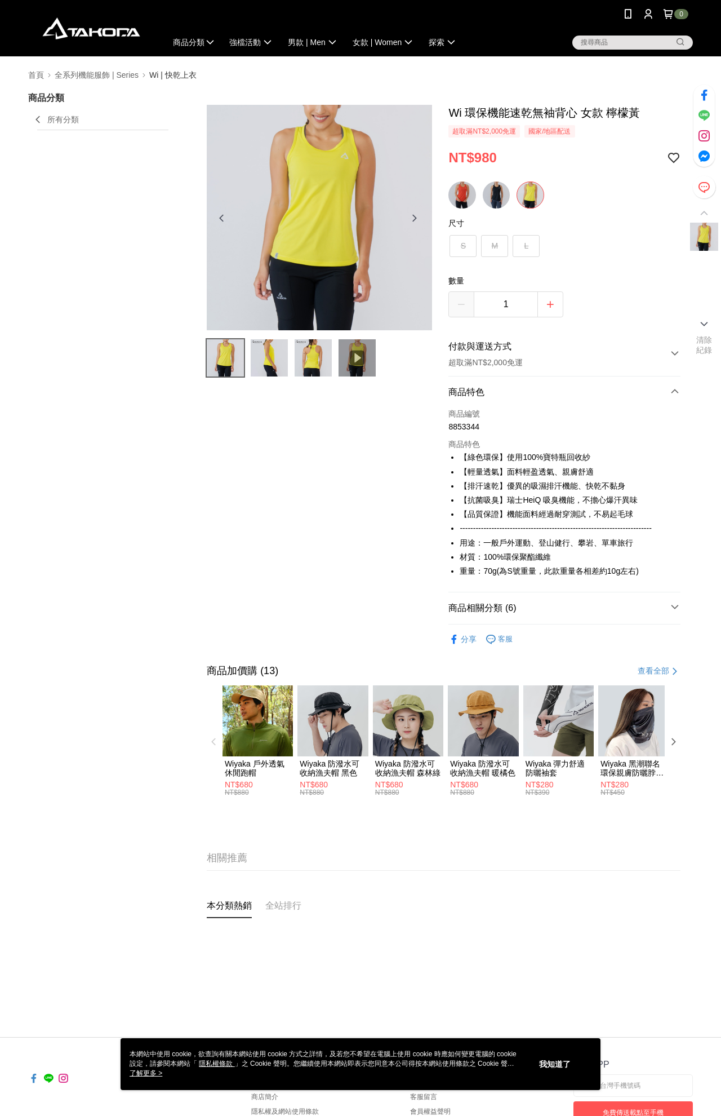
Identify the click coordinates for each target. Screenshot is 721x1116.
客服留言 (423, 1097)
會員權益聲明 (430, 1111)
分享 (462, 639)
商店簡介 (264, 1097)
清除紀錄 (704, 345)
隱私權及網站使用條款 (285, 1111)
